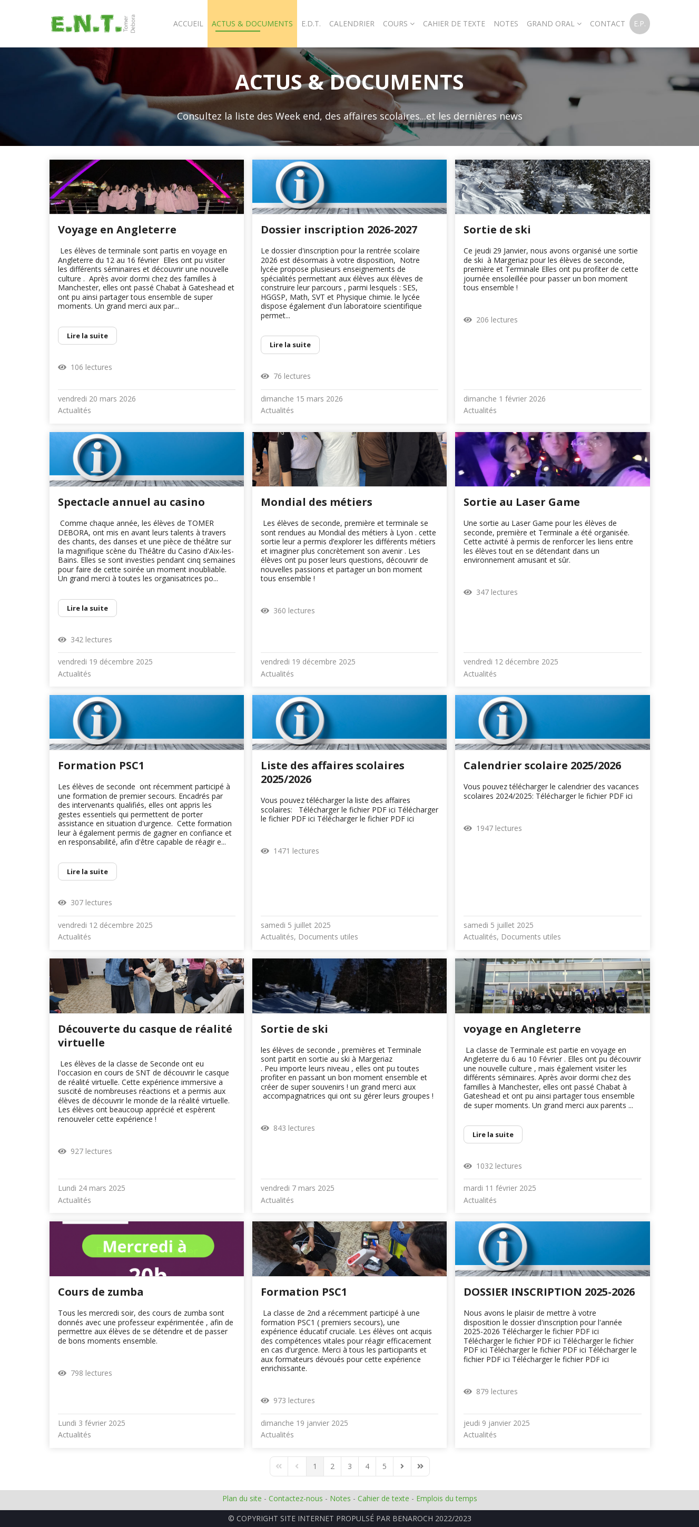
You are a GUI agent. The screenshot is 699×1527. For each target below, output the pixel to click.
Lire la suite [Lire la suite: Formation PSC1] (87, 871)
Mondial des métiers (316, 502)
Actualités (74, 410)
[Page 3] (350, 1466)
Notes (506, 23)
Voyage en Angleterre (117, 229)
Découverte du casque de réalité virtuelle (145, 1036)
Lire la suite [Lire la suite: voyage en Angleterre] (493, 1134)
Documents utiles (328, 937)
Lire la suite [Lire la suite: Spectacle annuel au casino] (87, 608)
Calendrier (352, 23)
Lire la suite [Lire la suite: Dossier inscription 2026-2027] (290, 344)
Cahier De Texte (454, 23)
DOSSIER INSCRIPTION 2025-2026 (549, 1292)
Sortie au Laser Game (522, 502)
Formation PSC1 (101, 765)
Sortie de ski (497, 229)
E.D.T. (311, 23)
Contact (607, 23)
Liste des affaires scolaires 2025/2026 (333, 772)
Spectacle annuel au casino (131, 502)
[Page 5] (384, 1466)
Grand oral (551, 23)
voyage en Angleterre (522, 1029)
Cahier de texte (383, 1498)
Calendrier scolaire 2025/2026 (542, 765)
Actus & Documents (252, 23)
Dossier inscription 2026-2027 (339, 229)
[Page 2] (332, 1466)
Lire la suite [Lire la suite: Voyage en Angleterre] (87, 335)
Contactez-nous (296, 1498)
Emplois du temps (446, 1498)
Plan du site (242, 1498)
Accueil (188, 23)
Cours (395, 23)
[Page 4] (367, 1466)
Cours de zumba (101, 1292)
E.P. (640, 23)
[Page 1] (315, 1466)
